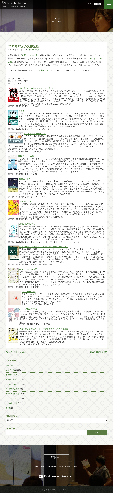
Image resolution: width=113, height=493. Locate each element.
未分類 (8, 408)
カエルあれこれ (12, 403)
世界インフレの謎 (26, 156)
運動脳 (21, 111)
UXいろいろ (10, 370)
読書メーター (44, 70)
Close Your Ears (29, 292)
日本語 (97, 4)
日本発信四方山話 (12, 379)
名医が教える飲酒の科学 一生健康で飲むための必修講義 (43, 329)
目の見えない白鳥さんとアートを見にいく (37, 88)
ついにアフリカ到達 (13, 398)
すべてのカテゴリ (12, 365)
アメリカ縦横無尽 (12, 394)
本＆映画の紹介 (34, 50)
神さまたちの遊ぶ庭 (28, 269)
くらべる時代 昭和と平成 (35, 134)
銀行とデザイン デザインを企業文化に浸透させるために (43, 247)
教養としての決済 (29, 55)
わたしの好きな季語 (28, 309)
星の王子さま (25, 179)
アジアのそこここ (12, 389)
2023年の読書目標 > (98, 352)
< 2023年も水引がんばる (16, 352)
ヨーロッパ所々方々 (13, 384)
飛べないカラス (26, 201)
